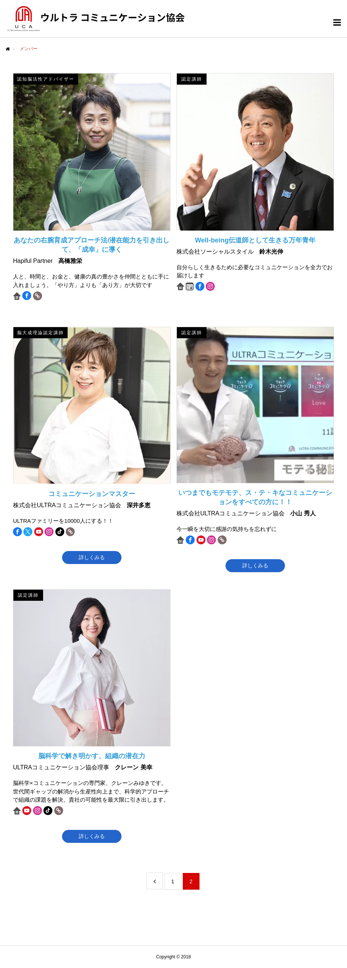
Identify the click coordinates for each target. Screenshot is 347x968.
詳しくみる (92, 557)
